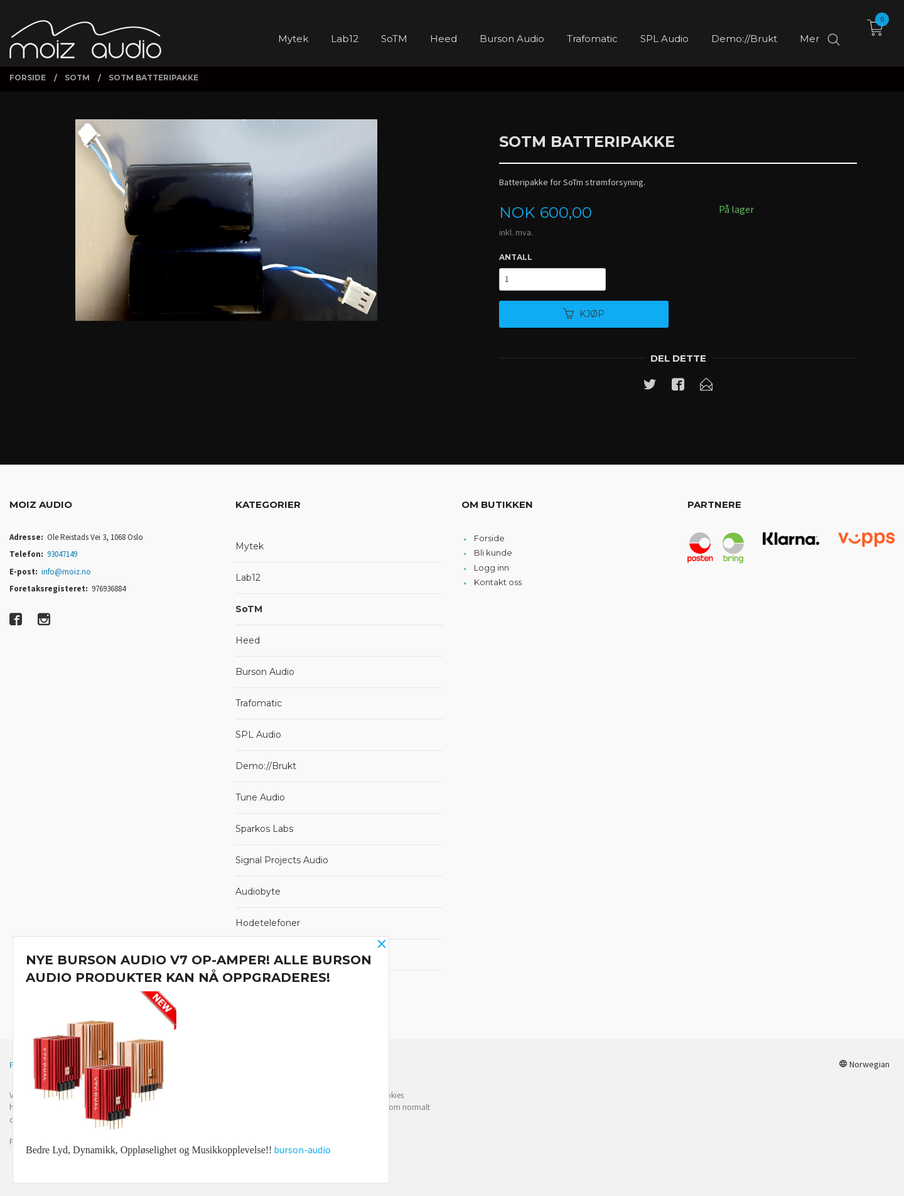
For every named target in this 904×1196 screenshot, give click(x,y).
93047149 (62, 554)
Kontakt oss (498, 582)
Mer (809, 32)
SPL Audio (258, 734)
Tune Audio (260, 797)
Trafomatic (258, 703)
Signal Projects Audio (281, 860)
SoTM (248, 609)
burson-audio (302, 1149)
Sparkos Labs (264, 828)
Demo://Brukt (265, 766)
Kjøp (584, 314)
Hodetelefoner (267, 923)
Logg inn (491, 568)
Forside (489, 538)
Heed (247, 640)
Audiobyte (258, 891)
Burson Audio (264, 671)
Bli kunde (493, 552)
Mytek (249, 546)
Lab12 (248, 577)
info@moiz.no (66, 571)
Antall (515, 257)
